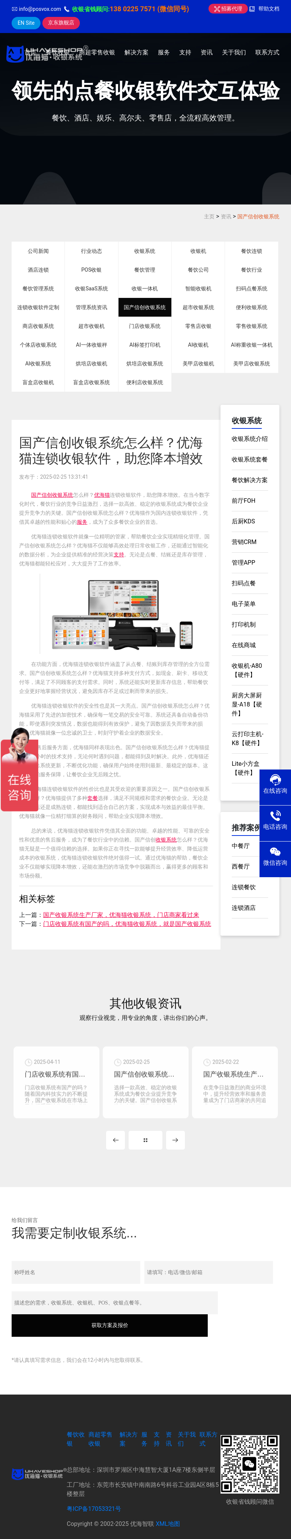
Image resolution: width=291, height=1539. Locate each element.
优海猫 (102, 495)
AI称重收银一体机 (252, 345)
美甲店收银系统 (251, 364)
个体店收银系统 (38, 345)
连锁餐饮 (244, 887)
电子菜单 (244, 603)
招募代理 (228, 9)
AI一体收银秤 (91, 345)
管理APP (243, 562)
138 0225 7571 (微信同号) (149, 9)
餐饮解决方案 (250, 480)
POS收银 (91, 270)
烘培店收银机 (91, 364)
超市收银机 (91, 326)
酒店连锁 (38, 270)
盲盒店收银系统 (91, 382)
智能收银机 (198, 289)
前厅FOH (243, 500)
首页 (30, 52)
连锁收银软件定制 (38, 307)
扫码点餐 (244, 583)
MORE (145, 1148)
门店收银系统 (144, 326)
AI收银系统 (38, 364)
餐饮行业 (251, 270)
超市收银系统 (198, 307)
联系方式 (267, 52)
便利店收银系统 (144, 382)
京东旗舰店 (61, 23)
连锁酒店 (244, 907)
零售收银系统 (251, 326)
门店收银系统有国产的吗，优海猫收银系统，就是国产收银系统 (127, 923)
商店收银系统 (38, 326)
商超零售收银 (97, 52)
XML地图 (168, 1509)
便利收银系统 (251, 307)
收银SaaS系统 (91, 289)
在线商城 (244, 645)
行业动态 (91, 251)
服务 (164, 52)
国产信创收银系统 (258, 216)
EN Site (26, 23)
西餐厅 (241, 866)
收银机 (198, 251)
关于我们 (234, 52)
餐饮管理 (144, 270)
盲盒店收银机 (38, 382)
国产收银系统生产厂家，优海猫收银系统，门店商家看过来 (121, 914)
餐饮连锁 (251, 251)
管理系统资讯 (91, 307)
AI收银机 (198, 345)
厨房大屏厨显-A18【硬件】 (247, 704)
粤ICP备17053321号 (94, 1494)
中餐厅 (241, 845)
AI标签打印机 (144, 345)
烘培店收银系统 (144, 364)
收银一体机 (145, 289)
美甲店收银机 (198, 364)
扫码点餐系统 (251, 289)
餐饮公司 (198, 270)
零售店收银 (198, 326)
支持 (185, 52)
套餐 (92, 798)
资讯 (207, 52)
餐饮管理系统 (38, 289)
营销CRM (244, 542)
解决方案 (136, 52)
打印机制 (244, 624)
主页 (209, 216)
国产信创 (41, 495)
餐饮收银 (58, 52)
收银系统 (144, 251)
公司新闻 (38, 251)
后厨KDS (243, 521)
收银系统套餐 (250, 459)
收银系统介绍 (250, 438)
